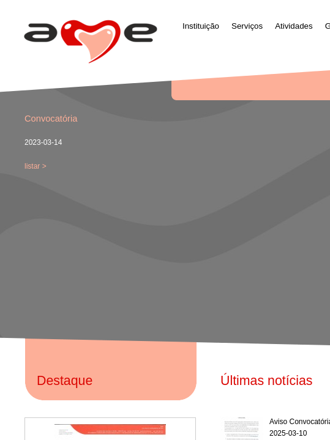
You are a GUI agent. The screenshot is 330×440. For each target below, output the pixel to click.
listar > (35, 166)
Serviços (247, 26)
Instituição (200, 26)
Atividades (294, 26)
